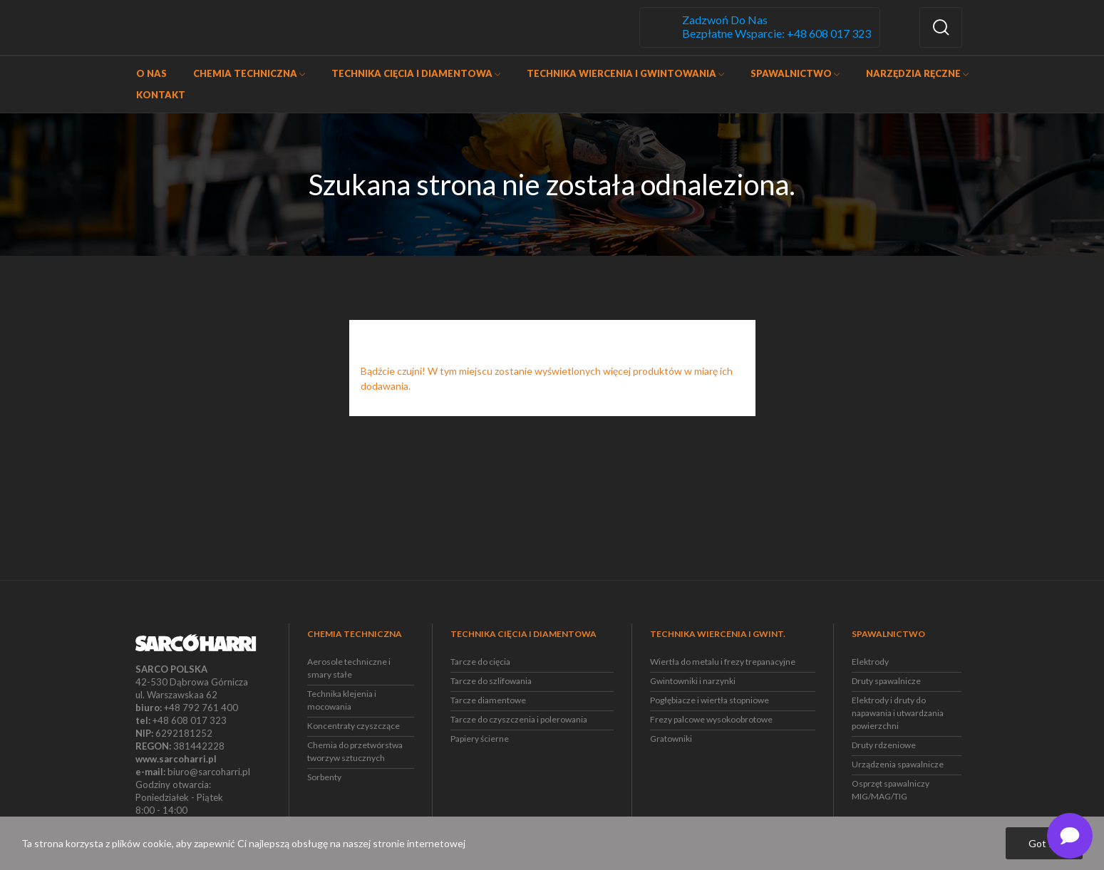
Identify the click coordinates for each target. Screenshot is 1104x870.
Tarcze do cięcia (480, 661)
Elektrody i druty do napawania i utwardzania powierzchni (898, 713)
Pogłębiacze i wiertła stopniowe (709, 700)
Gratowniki (671, 738)
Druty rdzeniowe (884, 745)
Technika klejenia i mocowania (341, 700)
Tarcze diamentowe (488, 700)
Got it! (1044, 843)
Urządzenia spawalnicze (898, 764)
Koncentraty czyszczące (353, 725)
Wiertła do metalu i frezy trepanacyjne (722, 661)
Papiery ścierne (479, 738)
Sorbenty (324, 777)
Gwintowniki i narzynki (693, 680)
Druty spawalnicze (886, 680)
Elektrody (870, 661)
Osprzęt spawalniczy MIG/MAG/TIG (890, 790)
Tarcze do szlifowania (491, 680)
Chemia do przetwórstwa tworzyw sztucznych (355, 751)
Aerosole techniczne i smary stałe (349, 668)
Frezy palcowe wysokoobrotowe (711, 719)
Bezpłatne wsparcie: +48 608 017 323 (776, 33)
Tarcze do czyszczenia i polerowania (518, 719)
